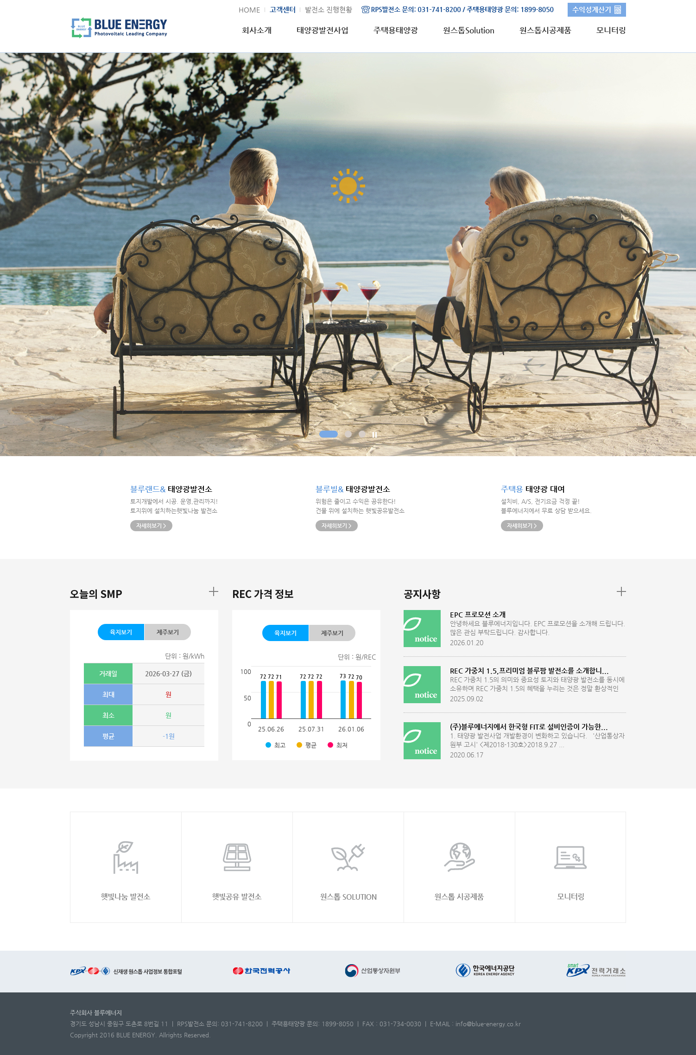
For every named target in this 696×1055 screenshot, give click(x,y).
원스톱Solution (468, 30)
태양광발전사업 (322, 30)
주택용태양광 (395, 30)
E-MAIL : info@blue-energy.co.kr (475, 1023)
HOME (249, 9)
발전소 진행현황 (328, 9)
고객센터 (283, 9)
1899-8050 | (341, 1023)
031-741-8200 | (246, 1023)
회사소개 (257, 30)
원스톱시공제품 (545, 30)
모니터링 (611, 30)
